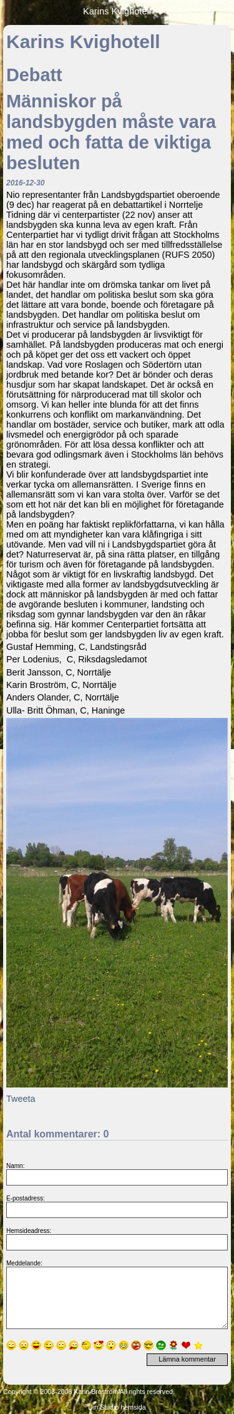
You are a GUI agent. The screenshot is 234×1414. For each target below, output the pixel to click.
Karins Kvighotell (117, 11)
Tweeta (20, 1099)
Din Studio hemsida (116, 1407)
